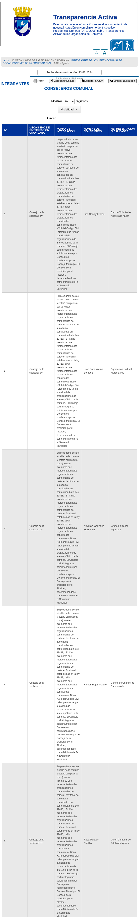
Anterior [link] (54, 858)
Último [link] (101, 858)
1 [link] (66, 858)
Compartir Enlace (62, 80)
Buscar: (51, 118)
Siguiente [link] (85, 858)
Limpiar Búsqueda (122, 80)
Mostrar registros (69, 101)
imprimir (41, 81)
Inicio (6, 60)
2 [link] (73, 858)
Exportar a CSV (92, 80)
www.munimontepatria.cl (19, 904)
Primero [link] (39, 858)
